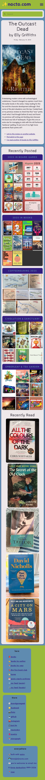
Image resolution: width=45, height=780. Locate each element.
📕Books (12, 657)
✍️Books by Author (17, 661)
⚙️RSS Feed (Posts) (16, 683)
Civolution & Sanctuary (22, 319)
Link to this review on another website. (21, 134)
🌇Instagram (14, 721)
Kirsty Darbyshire (18, 768)
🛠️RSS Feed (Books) (16, 688)
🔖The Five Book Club (17, 670)
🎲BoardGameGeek (16, 703)
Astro (22, 754)
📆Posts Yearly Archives (19, 679)
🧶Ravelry (12, 734)
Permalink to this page (15, 137)
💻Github (12, 717)
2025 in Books (22, 217)
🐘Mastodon (14, 730)
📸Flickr (11, 712)
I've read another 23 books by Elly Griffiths (22, 140)
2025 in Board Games (22, 157)
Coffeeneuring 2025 (22, 271)
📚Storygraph (14, 739)
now (13, 772)
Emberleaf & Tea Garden (22, 366)
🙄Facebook (13, 708)
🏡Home (12, 674)
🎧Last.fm (12, 725)
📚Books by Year (15, 666)
